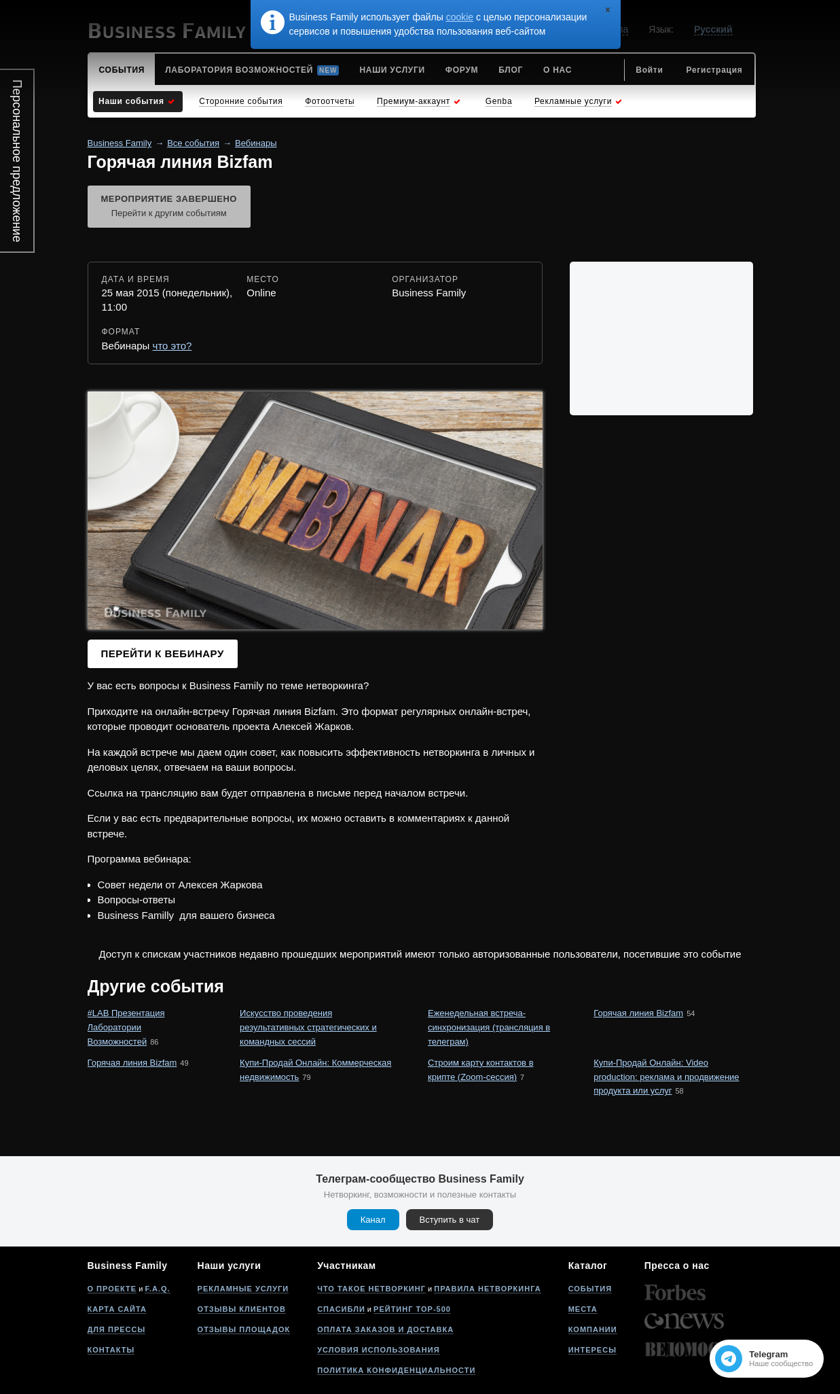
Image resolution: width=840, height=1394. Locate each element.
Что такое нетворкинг (371, 1289)
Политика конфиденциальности (396, 1370)
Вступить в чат (450, 1220)
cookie (459, 17)
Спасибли (341, 1309)
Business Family (120, 143)
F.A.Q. (157, 1289)
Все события (193, 143)
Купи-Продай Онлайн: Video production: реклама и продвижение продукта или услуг (666, 1077)
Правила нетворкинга (487, 1289)
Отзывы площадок (244, 1329)
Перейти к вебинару (162, 653)
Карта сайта (117, 1309)
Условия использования (378, 1350)
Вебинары (255, 143)
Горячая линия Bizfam (638, 1013)
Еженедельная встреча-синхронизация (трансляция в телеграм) (489, 1027)
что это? (172, 345)
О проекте (112, 1289)
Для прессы (117, 1329)
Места (583, 1309)
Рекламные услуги (243, 1289)
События (590, 1289)
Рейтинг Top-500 (412, 1309)
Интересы (592, 1350)
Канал (373, 1220)
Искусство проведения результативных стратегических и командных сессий (308, 1027)
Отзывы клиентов (242, 1309)
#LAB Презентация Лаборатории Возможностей (126, 1027)
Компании (592, 1329)
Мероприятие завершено (169, 207)
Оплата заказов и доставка (385, 1329)
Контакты (111, 1350)
